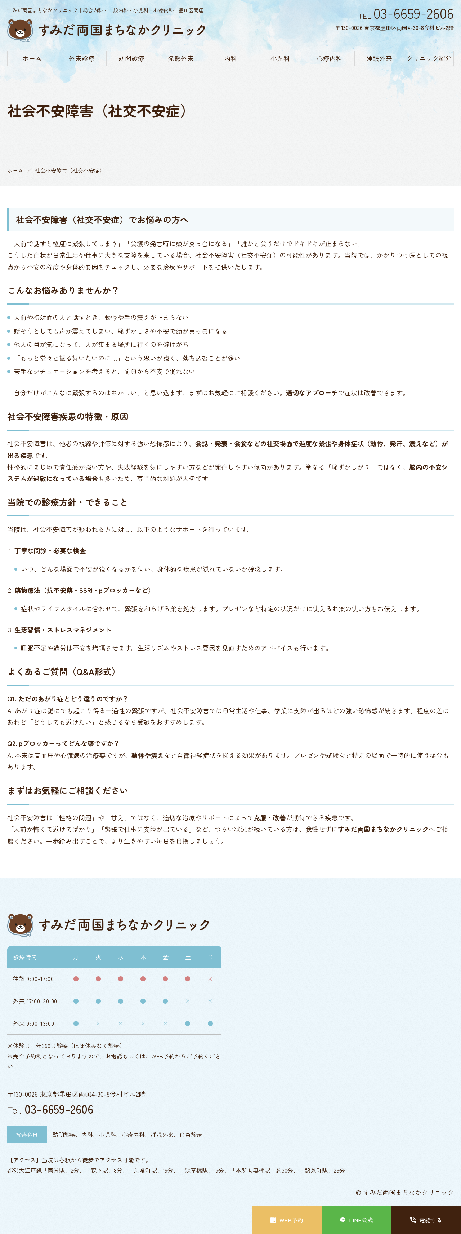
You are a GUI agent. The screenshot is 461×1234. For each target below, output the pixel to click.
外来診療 (82, 58)
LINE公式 (356, 1220)
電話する (426, 1220)
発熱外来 (181, 58)
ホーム (32, 58)
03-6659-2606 (58, 1108)
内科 (230, 58)
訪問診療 (131, 58)
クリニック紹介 (429, 58)
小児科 (280, 58)
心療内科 (330, 58)
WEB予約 (286, 1220)
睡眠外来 (379, 58)
